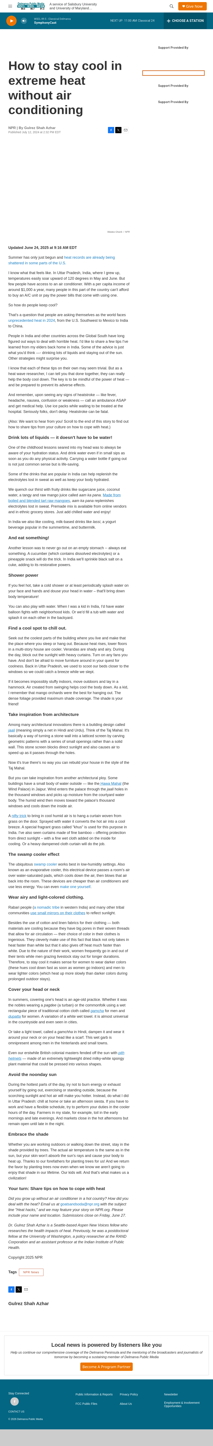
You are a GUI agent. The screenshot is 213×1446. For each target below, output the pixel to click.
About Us (126, 1403)
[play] (11, 21)
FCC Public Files (86, 1403)
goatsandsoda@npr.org (79, 1204)
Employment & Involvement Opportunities (181, 1404)
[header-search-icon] (172, 6)
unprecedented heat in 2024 (31, 320)
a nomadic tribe (46, 907)
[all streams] (185, 20)
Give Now (194, 6)
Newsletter (171, 1394)
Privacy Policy (129, 1394)
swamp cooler (45, 864)
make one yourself (75, 887)
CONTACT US (16, 1411)
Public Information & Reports (94, 1394)
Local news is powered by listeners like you (106, 1345)
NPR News (31, 1272)
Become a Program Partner (106, 1366)
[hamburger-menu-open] (10, 6)
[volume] (23, 21)
